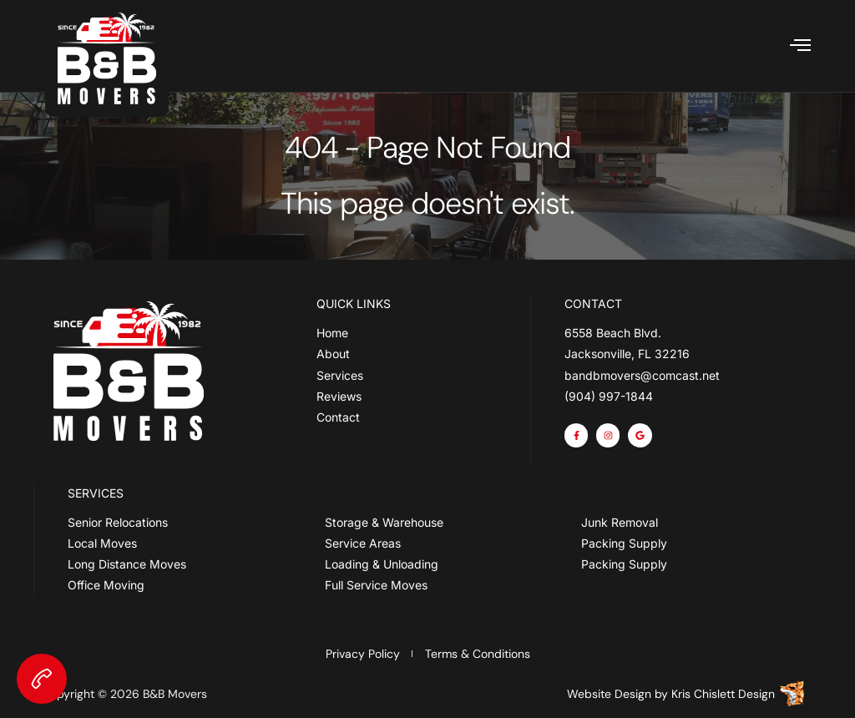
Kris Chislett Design (723, 693)
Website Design (609, 693)
